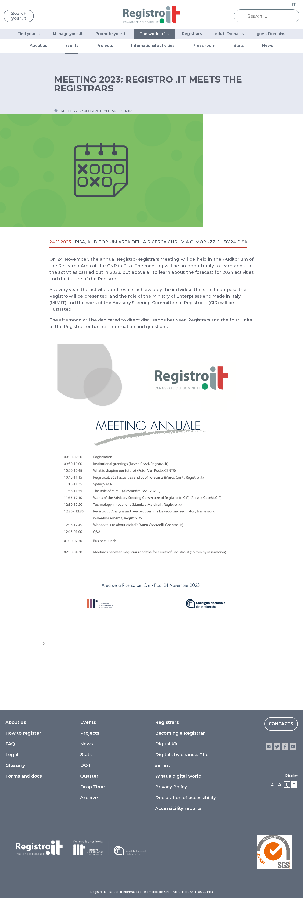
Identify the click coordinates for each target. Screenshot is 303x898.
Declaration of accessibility (185, 797)
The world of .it (154, 34)
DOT (85, 765)
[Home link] (56, 110)
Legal (11, 754)
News (267, 45)
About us (38, 45)
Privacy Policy (171, 787)
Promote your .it (111, 34)
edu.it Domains (229, 34)
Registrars (192, 34)
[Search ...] (270, 16)
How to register (23, 733)
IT (294, 4)
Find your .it (29, 34)
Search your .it (18, 16)
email (269, 746)
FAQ (10, 744)
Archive (89, 797)
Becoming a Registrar (180, 733)
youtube (293, 746)
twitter (277, 746)
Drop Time (92, 787)
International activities (153, 45)
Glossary (15, 765)
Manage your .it (68, 34)
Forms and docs (23, 776)
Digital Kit (166, 744)
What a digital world (178, 776)
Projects (105, 45)
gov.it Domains (271, 34)
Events (71, 45)
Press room (204, 45)
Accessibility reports (178, 808)
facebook (285, 746)
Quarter (89, 776)
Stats (239, 45)
